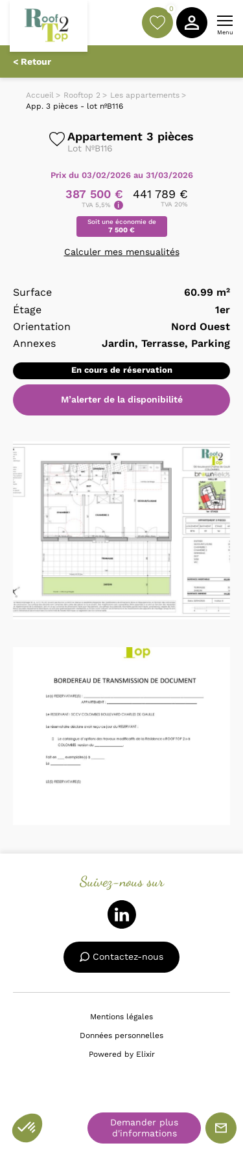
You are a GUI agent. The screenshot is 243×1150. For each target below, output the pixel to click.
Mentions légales (121, 1016)
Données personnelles (121, 1035)
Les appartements (144, 95)
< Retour (32, 61)
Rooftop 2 (82, 95)
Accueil (40, 95)
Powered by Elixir (122, 1054)
